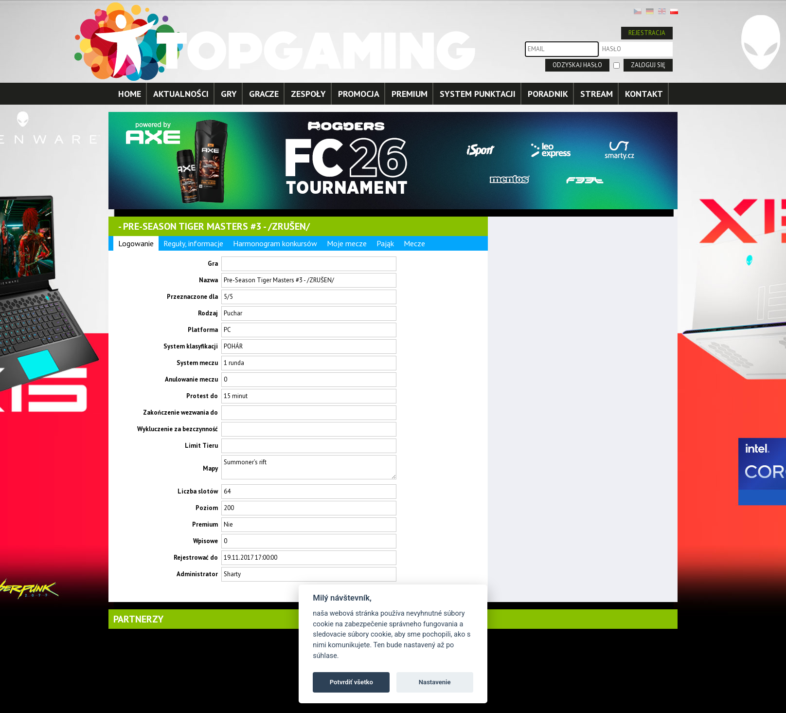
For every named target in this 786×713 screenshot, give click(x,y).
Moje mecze (347, 243)
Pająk (385, 243)
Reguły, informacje (193, 243)
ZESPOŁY (308, 93)
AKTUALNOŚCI (181, 93)
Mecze (414, 243)
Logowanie (136, 243)
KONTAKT (644, 93)
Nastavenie (435, 682)
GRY (229, 93)
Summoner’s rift (308, 467)
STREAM (596, 93)
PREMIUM (410, 93)
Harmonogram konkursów (275, 243)
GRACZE (264, 93)
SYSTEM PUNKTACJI (478, 93)
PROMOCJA (358, 93)
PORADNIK (548, 93)
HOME (129, 93)
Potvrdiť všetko (351, 682)
